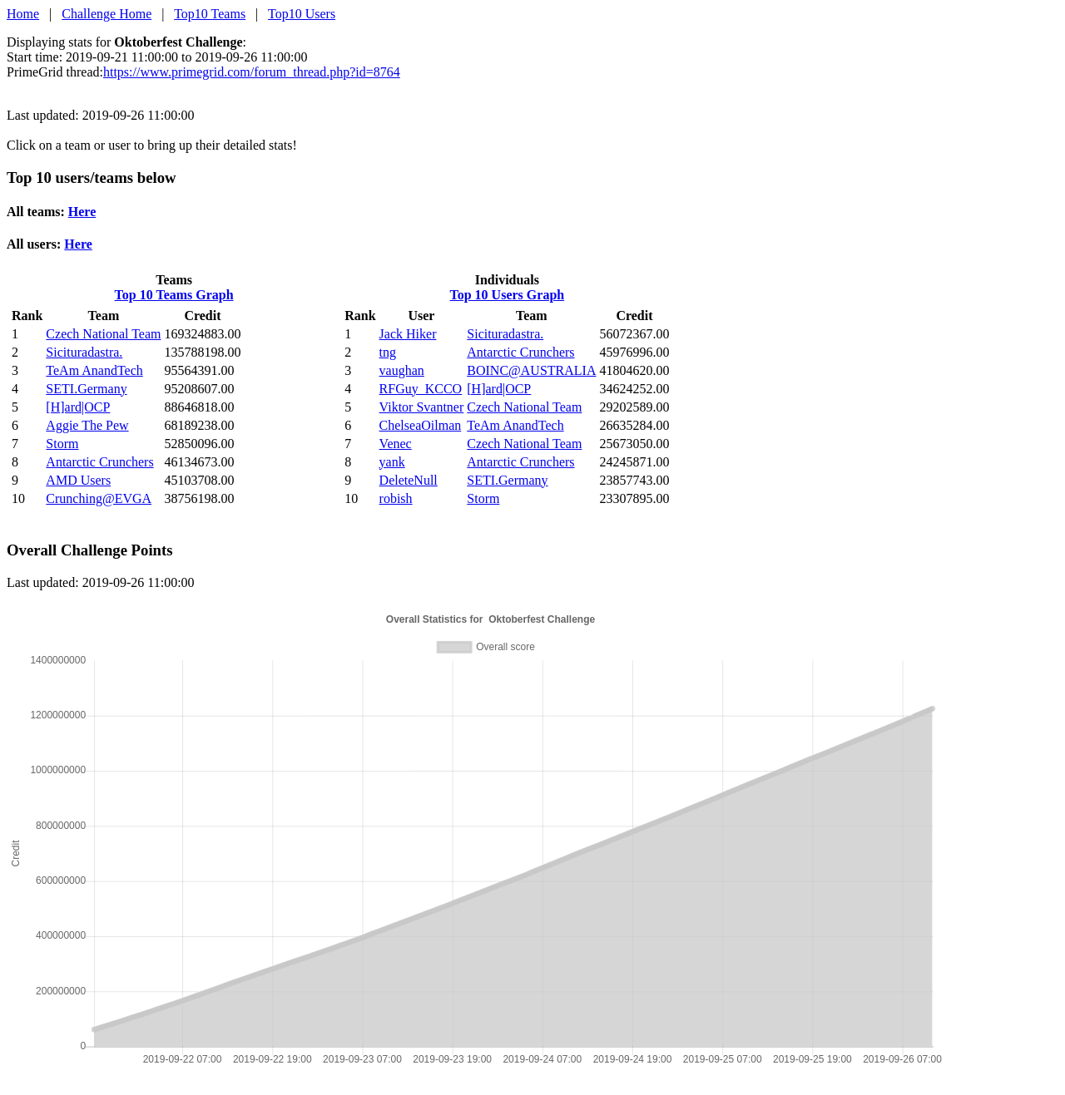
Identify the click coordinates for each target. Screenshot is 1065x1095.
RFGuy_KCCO (421, 389)
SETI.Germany (86, 389)
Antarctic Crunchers (99, 462)
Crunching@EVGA (98, 498)
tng (387, 352)
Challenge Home (106, 14)
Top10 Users (301, 14)
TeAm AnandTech (94, 370)
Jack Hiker (408, 334)
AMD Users (78, 480)
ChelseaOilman (420, 425)
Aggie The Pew (87, 425)
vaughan (401, 370)
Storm (62, 444)
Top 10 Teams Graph (174, 295)
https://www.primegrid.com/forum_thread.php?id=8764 (251, 72)
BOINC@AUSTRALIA (531, 370)
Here (82, 212)
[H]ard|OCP (78, 407)
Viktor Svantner (421, 407)
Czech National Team (103, 334)
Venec (395, 444)
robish (396, 498)
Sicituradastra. (84, 352)
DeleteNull (408, 480)
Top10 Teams (209, 14)
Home (23, 14)
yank (392, 462)
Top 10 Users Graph (507, 295)
